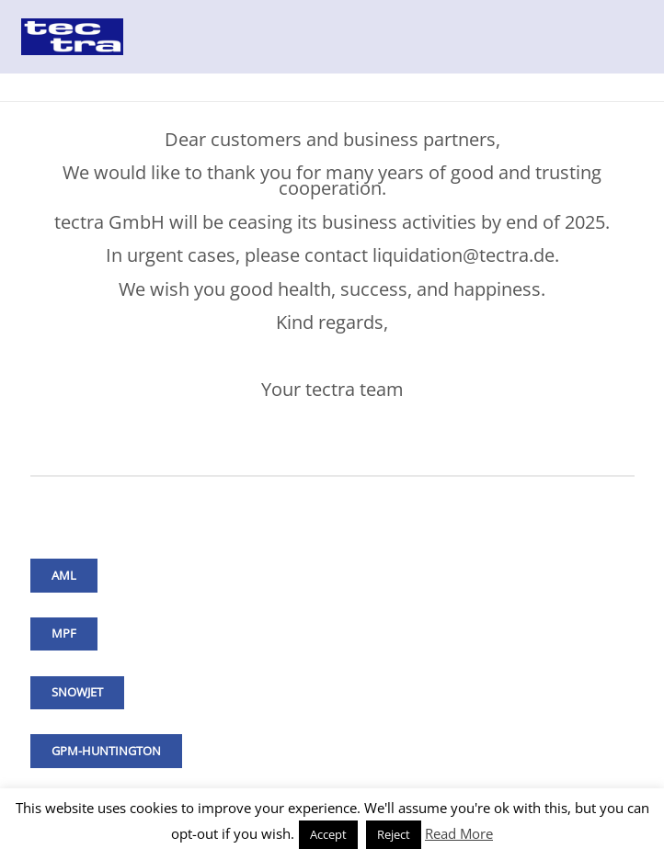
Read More (459, 833)
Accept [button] (328, 834)
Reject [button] (393, 834)
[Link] (72, 36)
